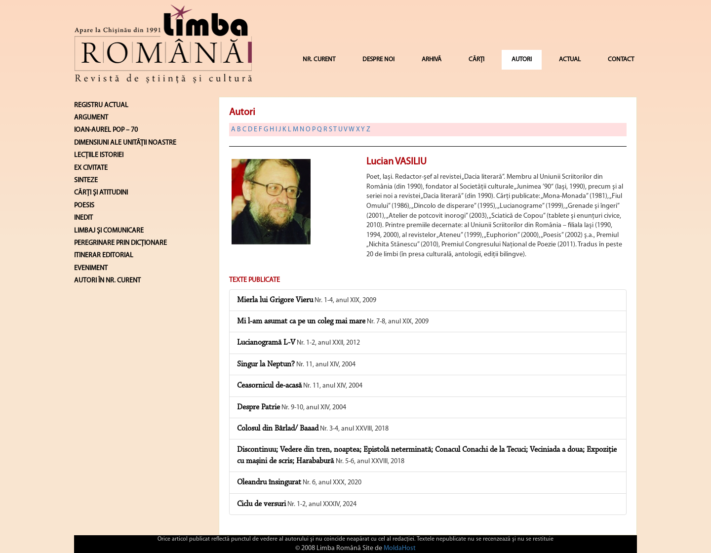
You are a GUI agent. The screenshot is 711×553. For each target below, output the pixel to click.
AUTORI (522, 59)
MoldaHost (400, 548)
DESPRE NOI (378, 59)
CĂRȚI (476, 59)
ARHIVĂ (431, 59)
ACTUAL (570, 59)
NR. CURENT (319, 59)
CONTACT (621, 59)
